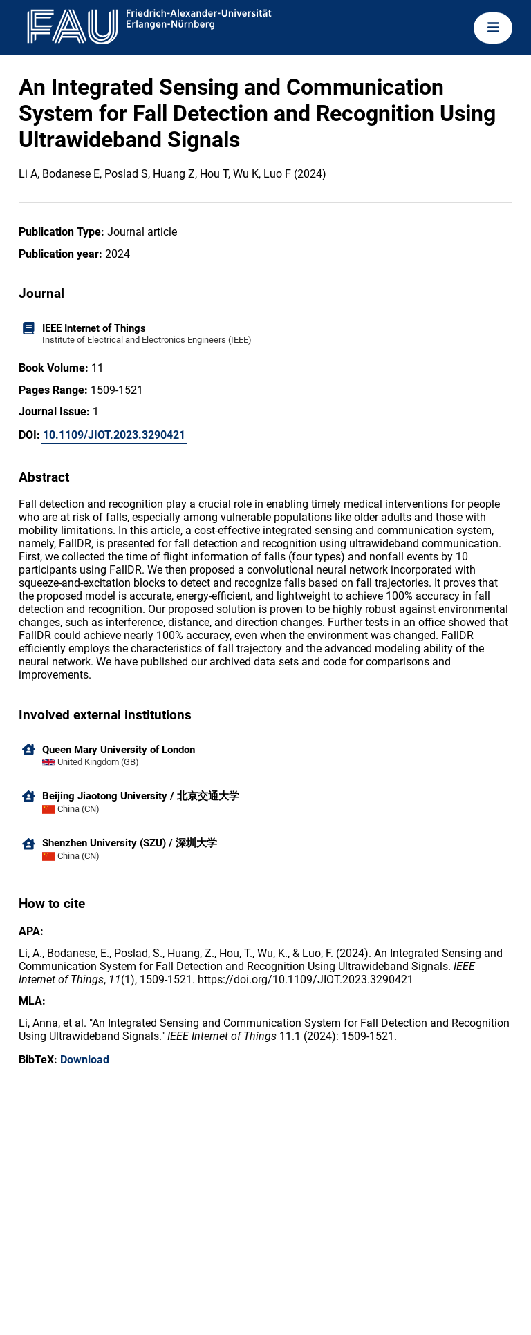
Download (84, 1059)
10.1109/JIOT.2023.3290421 (114, 435)
